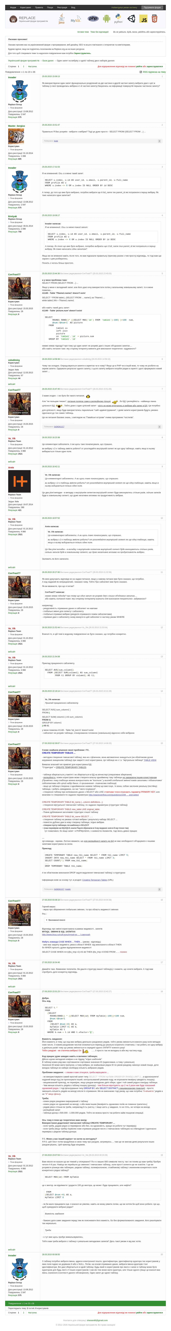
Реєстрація (62, 7)
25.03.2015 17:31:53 (51, 167)
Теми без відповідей (99, 32)
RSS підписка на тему (154, 72)
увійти (139, 66)
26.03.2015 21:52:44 (51, 627)
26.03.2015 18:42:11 (51, 466)
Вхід (73, 7)
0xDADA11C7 (59, 427)
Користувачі (25, 7)
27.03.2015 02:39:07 (51, 743)
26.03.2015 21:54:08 (51, 656)
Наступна (32, 66)
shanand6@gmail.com (97, 1320)
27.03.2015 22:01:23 (51, 991)
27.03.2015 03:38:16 (51, 900)
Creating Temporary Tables (94, 880)
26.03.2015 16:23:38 (51, 437)
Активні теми (83, 32)
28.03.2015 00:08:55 (51, 1254)
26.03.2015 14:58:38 (51, 359)
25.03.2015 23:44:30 (51, 273)
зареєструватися (155, 66)
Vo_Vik (11, 438)
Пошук (50, 7)
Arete (11, 467)
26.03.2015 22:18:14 (51, 691)
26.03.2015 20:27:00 (51, 572)
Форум (13, 7)
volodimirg (14, 360)
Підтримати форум (152, 7)
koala (56, 141)
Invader (12, 77)
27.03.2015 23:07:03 (51, 1155)
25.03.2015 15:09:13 (51, 76)
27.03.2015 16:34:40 (51, 962)
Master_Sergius (16, 126)
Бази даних (48, 60)
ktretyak (12, 216)
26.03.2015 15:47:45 (51, 389)
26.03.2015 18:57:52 (51, 518)
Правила (39, 7)
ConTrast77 (14, 274)
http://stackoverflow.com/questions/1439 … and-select (114, 795)
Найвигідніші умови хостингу (124, 7)
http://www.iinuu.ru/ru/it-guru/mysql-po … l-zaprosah (66, 934)
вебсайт (11, 384)
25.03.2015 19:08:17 (51, 215)
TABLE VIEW (150, 760)
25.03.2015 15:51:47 (51, 125)
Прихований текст (55, 920)
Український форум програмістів (23, 60)
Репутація (12, 117)
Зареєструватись (82, 53)
